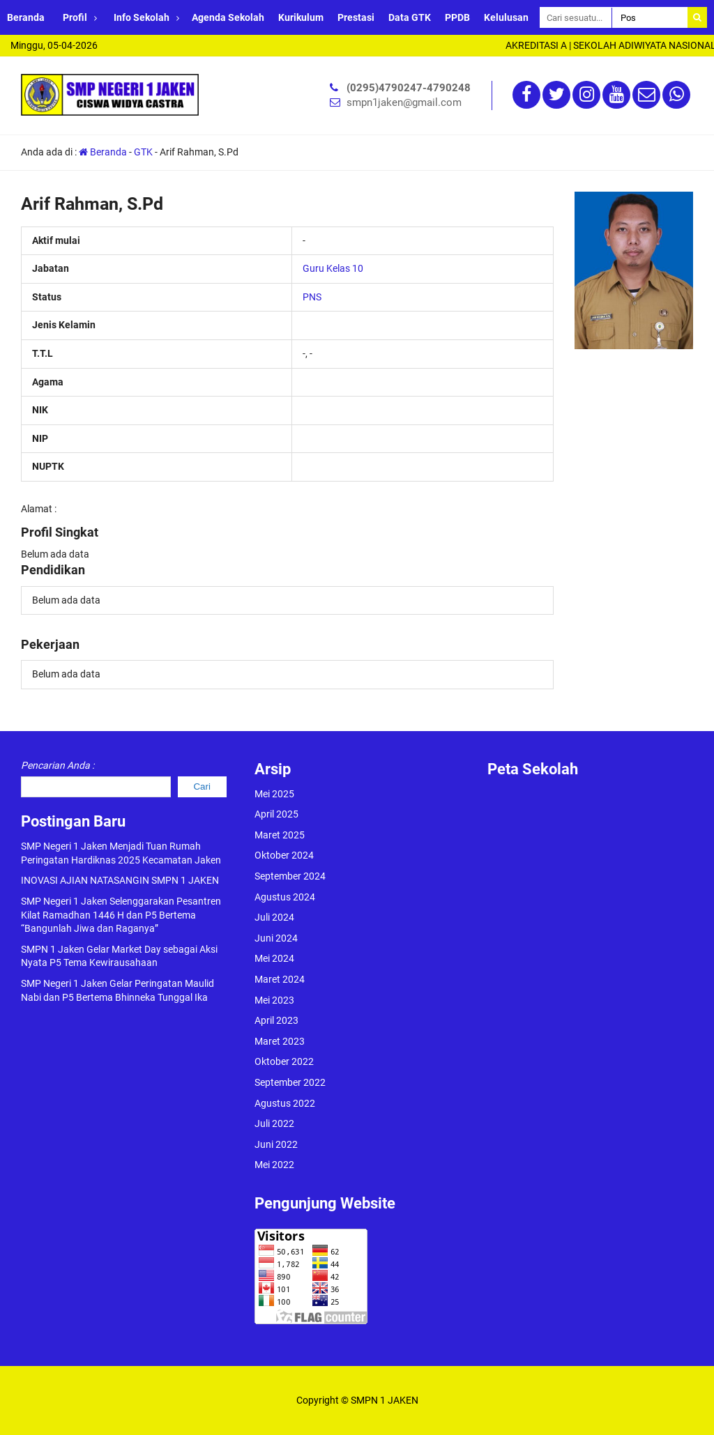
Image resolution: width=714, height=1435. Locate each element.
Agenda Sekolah (228, 17)
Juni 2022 (276, 1144)
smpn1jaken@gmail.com (404, 102)
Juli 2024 (274, 917)
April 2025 (276, 814)
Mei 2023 (274, 1000)
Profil (75, 17)
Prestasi (355, 17)
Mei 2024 (274, 958)
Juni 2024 (276, 938)
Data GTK (409, 17)
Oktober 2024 (284, 855)
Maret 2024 (280, 979)
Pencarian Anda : (57, 765)
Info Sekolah (141, 17)
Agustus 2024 (285, 897)
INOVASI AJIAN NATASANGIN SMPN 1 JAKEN (120, 880)
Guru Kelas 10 (333, 268)
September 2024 (290, 876)
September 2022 (290, 1082)
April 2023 (276, 1020)
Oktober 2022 (284, 1061)
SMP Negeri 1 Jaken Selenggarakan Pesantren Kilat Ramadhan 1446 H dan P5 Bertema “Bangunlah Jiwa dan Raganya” (121, 915)
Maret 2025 (280, 835)
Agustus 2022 (285, 1103)
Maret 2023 (280, 1041)
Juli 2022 (274, 1123)
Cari (201, 786)
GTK (143, 152)
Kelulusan (506, 17)
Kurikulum (301, 17)
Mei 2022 (274, 1164)
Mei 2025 (274, 793)
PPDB (457, 17)
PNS (312, 296)
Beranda (26, 17)
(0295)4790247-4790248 (409, 88)
